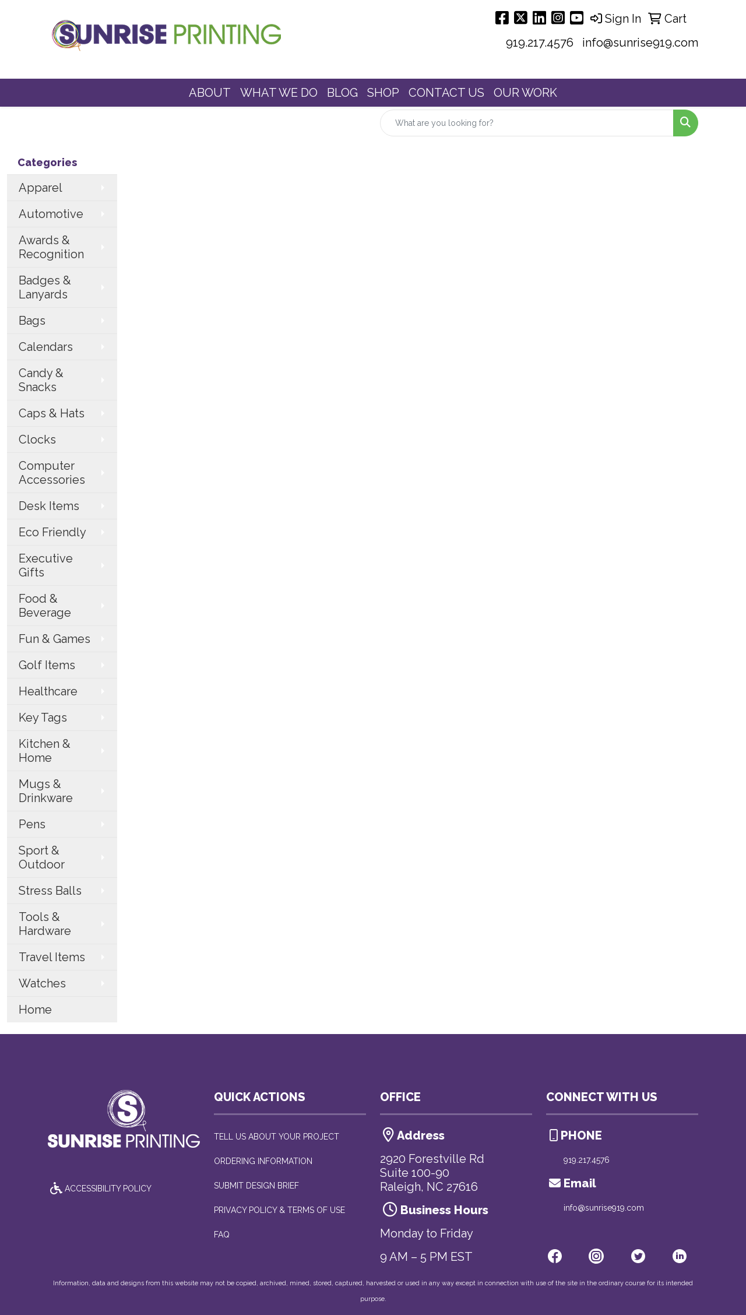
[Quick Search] (527, 123)
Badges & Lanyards (45, 287)
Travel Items (52, 957)
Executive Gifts (46, 565)
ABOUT (210, 93)
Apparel (40, 188)
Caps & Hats (52, 413)
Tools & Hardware (45, 924)
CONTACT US (446, 93)
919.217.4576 (539, 43)
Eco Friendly (52, 532)
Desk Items (49, 506)
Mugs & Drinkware (46, 791)
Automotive (51, 214)
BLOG (342, 93)
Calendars (46, 347)
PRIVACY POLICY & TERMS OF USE (279, 1210)
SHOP (383, 93)
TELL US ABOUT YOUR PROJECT (276, 1136)
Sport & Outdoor (42, 857)
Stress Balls (50, 891)
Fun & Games (54, 639)
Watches (42, 983)
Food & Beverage (45, 606)
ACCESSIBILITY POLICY (100, 1188)
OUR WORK (525, 93)
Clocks (37, 439)
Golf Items (47, 665)
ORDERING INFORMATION (263, 1161)
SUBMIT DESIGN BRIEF (256, 1185)
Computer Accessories (52, 473)
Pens (32, 824)
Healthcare (48, 691)
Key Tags (43, 718)
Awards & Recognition (51, 247)
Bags (32, 321)
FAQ (222, 1234)
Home (35, 1010)
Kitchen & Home (45, 751)
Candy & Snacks (41, 380)
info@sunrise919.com (640, 43)
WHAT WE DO (279, 93)
